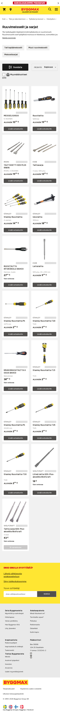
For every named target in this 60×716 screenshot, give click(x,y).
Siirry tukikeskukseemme (15, 581)
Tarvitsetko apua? (37, 617)
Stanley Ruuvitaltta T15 (44, 370)
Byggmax (22, 710)
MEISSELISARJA (11, 115)
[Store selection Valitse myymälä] (11, 9)
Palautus (33, 621)
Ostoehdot (34, 628)
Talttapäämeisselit (13, 47)
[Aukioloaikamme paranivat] (30, 3)
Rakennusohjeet (11, 643)
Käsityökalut (52, 19)
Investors (8, 664)
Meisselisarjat (11, 54)
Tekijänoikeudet (9, 689)
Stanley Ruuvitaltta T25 (44, 425)
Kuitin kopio (34, 632)
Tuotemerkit (9, 650)
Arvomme (8, 668)
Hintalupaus (9, 617)
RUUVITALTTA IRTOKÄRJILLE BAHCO (14, 267)
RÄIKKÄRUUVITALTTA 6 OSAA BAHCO (15, 371)
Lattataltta (38, 266)
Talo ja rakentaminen (17, 19)
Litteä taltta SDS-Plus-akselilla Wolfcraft (43, 475)
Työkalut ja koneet (36, 19)
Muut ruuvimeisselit (37, 47)
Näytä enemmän (9, 38)
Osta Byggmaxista (13, 610)
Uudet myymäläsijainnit (14, 672)
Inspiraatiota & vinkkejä (14, 647)
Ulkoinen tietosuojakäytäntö (13, 694)
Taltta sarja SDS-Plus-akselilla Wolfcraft (14, 530)
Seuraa (47, 594)
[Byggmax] (30, 10)
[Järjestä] (45, 67)
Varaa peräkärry (11, 621)
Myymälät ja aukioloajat (14, 613)
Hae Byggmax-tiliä (12, 625)
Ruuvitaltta (38, 115)
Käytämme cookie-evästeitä (30, 689)
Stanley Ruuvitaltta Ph (14, 321)
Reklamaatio (35, 625)
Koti (3, 19)
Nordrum (30, 710)
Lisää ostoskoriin (15, 129)
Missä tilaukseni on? (37, 613)
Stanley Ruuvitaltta (13, 217)
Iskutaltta (37, 217)
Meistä (7, 657)
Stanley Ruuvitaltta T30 (15, 474)
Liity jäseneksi (10, 628)
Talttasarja (38, 165)
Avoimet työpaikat (12, 660)
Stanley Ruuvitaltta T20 (44, 321)
